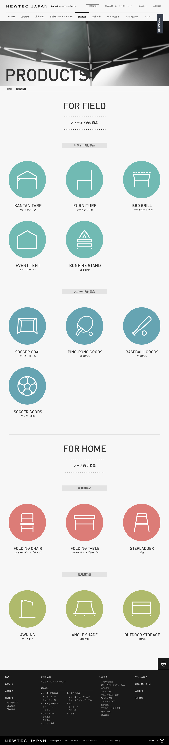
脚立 (70, 703)
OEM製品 (11, 706)
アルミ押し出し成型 (110, 695)
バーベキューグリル (51, 703)
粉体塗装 (105, 705)
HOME (11, 16)
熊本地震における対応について (118, 6)
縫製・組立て (107, 711)
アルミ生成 (106, 691)
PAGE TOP (153, 741)
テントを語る (113, 16)
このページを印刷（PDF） (163, 664)
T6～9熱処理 (106, 698)
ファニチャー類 (49, 700)
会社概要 (157, 6)
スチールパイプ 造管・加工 (113, 685)
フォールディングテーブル (80, 700)
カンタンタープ (49, 697)
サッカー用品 (48, 723)
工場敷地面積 (107, 682)
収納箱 (71, 713)
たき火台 (46, 710)
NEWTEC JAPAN (25, 740)
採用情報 (93, 6)
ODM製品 (11, 709)
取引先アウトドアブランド (61, 16)
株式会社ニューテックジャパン (41, 6)
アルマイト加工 (108, 701)
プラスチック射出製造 (111, 708)
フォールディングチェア (79, 697)
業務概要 (39, 16)
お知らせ (143, 6)
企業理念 (24, 16)
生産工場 (96, 16)
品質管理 (105, 715)
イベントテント (49, 707)
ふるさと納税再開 (159, 23)
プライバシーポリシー (113, 741)
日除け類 (72, 710)
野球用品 (46, 720)
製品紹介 (82, 16)
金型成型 (105, 688)
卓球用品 (46, 717)
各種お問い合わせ (131, 16)
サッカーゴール (49, 713)
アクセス (148, 16)
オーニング (73, 707)
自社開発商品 (13, 702)
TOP (7, 677)
